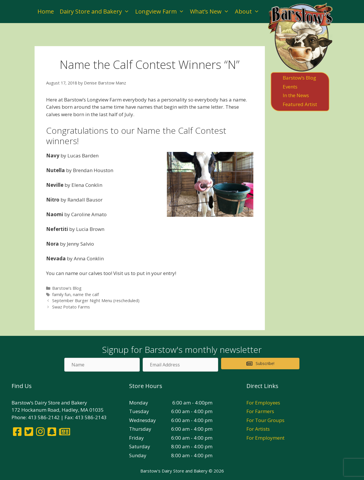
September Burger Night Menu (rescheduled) (95, 300)
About (248, 11)
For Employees (263, 402)
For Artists (258, 429)
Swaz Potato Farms (71, 307)
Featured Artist (300, 104)
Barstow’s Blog (299, 77)
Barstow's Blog (67, 288)
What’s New (211, 11)
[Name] (102, 365)
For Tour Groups (265, 420)
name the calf (86, 294)
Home (45, 11)
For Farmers (260, 411)
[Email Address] (180, 365)
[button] (260, 363)
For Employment (265, 437)
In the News (296, 95)
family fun (61, 294)
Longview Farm (161, 11)
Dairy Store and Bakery (96, 11)
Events (290, 86)
